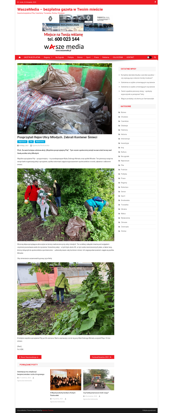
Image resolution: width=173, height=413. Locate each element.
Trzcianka (124, 205)
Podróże (124, 170)
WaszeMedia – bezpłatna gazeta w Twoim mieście (60, 9)
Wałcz (123, 214)
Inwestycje (125, 143)
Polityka (71, 57)
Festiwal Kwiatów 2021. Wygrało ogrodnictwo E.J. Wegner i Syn (103, 357)
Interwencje (125, 139)
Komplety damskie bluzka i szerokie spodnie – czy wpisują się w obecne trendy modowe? (138, 76)
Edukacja (124, 126)
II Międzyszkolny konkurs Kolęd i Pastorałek (63, 394)
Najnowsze (22, 141)
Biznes (80, 57)
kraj (122, 148)
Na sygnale (60, 57)
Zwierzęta (125, 227)
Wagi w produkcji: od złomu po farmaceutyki (137, 99)
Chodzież (124, 117)
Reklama (105, 57)
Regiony (47, 57)
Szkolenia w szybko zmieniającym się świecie (138, 82)
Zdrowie (124, 222)
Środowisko (125, 200)
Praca (96, 57)
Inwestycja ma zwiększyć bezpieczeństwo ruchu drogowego (30, 373)
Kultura (123, 152)
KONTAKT (130, 57)
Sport (88, 57)
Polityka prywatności (149, 410)
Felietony (124, 130)
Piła (31, 141)
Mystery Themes (47, 410)
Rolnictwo (124, 187)
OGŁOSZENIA (118, 57)
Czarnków (125, 121)
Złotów (123, 231)
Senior (123, 192)
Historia (124, 134)
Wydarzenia (40, 141)
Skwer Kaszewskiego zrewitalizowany (31, 357)
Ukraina (124, 209)
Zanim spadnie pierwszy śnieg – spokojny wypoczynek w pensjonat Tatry (136, 92)
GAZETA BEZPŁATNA (32, 57)
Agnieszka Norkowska (40, 145)
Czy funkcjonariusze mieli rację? (96, 393)
